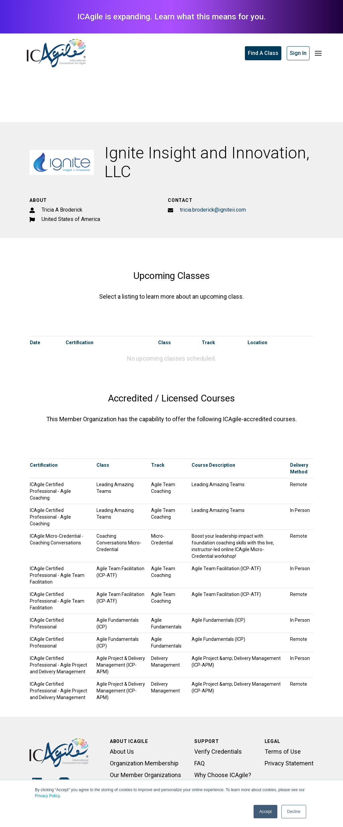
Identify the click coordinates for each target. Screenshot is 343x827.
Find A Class (263, 53)
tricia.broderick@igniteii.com (213, 210)
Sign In (298, 53)
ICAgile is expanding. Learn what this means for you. (171, 16)
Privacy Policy (47, 796)
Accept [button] (265, 811)
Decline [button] (293, 811)
